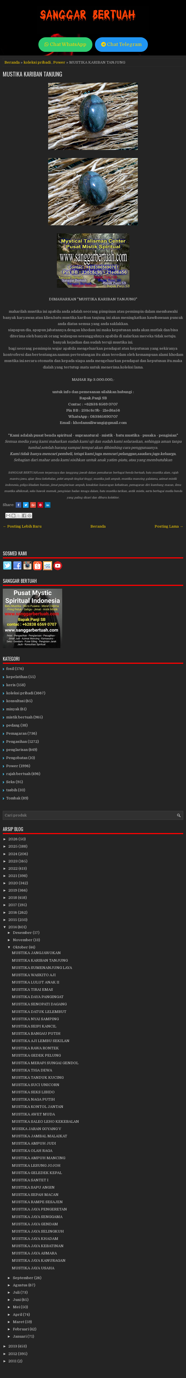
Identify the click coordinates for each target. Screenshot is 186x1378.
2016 (13, 912)
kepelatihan (16, 677)
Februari (21, 1329)
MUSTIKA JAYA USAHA (33, 1268)
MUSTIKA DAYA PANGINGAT (38, 997)
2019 (13, 890)
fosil (10, 669)
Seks (10, 782)
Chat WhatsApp (65, 44)
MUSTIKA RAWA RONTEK (35, 1048)
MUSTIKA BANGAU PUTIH (36, 1033)
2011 (12, 1361)
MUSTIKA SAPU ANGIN (33, 1187)
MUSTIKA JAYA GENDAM (35, 1224)
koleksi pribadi (37, 62)
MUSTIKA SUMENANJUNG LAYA (42, 968)
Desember (23, 933)
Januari (20, 1336)
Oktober (21, 947)
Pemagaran (16, 733)
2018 (13, 898)
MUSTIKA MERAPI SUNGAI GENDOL (45, 1063)
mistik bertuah (19, 717)
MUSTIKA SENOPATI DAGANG (39, 1004)
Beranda (12, 62)
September (23, 1278)
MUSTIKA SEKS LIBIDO (33, 1092)
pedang (13, 725)
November (23, 940)
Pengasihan (16, 741)
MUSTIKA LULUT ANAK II (35, 982)
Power (59, 62)
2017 (13, 905)
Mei (17, 1307)
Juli (16, 1292)
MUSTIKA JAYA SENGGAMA (37, 1217)
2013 (13, 1346)
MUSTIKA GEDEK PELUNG (36, 1055)
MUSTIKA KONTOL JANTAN (37, 1107)
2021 (13, 876)
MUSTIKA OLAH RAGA (32, 1151)
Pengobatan (16, 758)
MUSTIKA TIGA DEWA (32, 1070)
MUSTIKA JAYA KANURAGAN (39, 1260)
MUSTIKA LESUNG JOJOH (36, 1165)
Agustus (20, 1285)
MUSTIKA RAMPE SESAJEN (37, 1202)
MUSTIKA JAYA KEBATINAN (38, 1246)
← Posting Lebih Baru (22, 526)
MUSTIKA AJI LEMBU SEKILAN (40, 1041)
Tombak (13, 798)
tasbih (11, 790)
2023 (13, 861)
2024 (13, 854)
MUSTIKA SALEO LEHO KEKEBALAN (45, 1121)
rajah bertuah (18, 774)
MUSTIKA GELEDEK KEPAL (37, 1173)
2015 (13, 920)
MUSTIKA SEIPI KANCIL (34, 1026)
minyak (12, 709)
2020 (13, 883)
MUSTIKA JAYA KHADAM (35, 1239)
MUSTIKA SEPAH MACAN (35, 1195)
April (18, 1314)
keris (11, 685)
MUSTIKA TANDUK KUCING (38, 1077)
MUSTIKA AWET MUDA (33, 1114)
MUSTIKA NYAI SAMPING (35, 1019)
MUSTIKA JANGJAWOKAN (36, 953)
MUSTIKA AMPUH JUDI (34, 1143)
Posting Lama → (169, 526)
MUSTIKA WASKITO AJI (34, 975)
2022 (13, 868)
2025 (13, 846)
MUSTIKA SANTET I (30, 1180)
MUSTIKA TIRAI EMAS (32, 989)
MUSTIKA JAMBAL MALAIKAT (39, 1136)
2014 (13, 927)
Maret (19, 1322)
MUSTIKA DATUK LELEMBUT (39, 1012)
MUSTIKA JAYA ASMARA (34, 1253)
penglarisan (17, 750)
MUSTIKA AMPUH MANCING (38, 1158)
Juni (17, 1300)
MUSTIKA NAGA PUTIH (33, 1099)
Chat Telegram (121, 44)
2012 (13, 1354)
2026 (13, 839)
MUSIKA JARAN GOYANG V (36, 1129)
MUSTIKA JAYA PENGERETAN (39, 1209)
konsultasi (15, 701)
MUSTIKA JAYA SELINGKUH (38, 1231)
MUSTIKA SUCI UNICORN (35, 1085)
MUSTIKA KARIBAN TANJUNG (32, 74)
